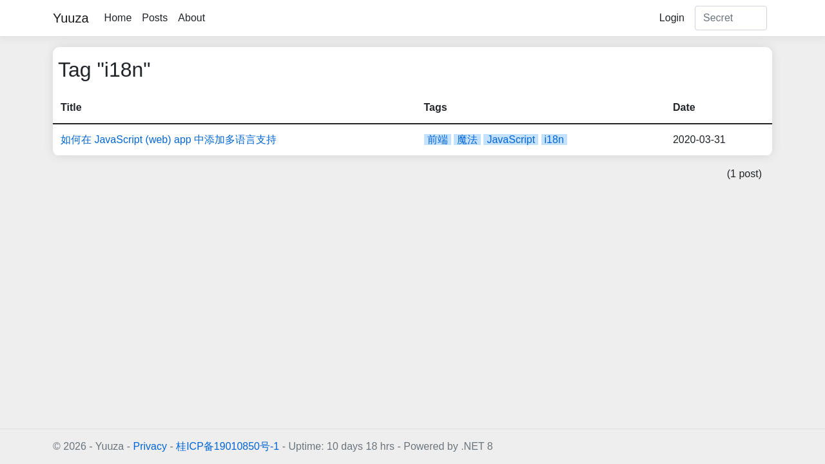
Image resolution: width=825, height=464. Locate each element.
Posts (155, 17)
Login (671, 17)
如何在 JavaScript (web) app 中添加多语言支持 (169, 139)
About (191, 17)
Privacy (149, 446)
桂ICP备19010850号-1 (227, 446)
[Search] (731, 18)
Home (118, 17)
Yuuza (71, 18)
